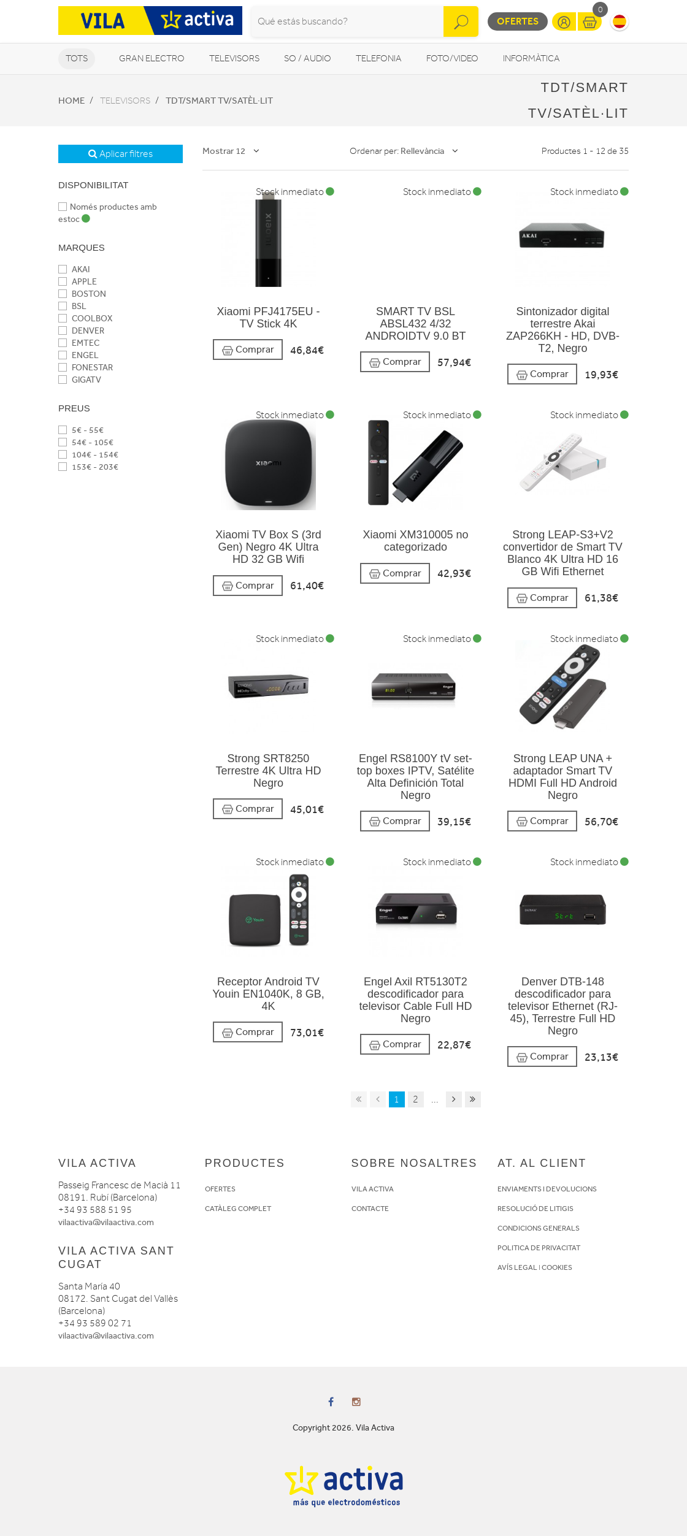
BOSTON (82, 294)
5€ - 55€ (81, 430)
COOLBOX (85, 318)
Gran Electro (152, 58)
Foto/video (452, 58)
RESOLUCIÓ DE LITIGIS (535, 1208)
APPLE (77, 282)
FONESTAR (85, 367)
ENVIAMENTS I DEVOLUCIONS (547, 1189)
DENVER (81, 331)
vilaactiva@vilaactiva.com (106, 1222)
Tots (77, 58)
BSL (72, 306)
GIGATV (79, 380)
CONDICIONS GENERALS (538, 1228)
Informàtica (531, 58)
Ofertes (518, 21)
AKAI (74, 269)
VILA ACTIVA (372, 1189)
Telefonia (379, 58)
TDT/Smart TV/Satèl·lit (219, 100)
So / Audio (307, 58)
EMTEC (78, 343)
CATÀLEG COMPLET (238, 1208)
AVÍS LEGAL (517, 1267)
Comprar (247, 349)
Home (71, 100)
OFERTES (220, 1189)
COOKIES (557, 1267)
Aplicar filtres (120, 153)
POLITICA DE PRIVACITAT (538, 1248)
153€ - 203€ (88, 467)
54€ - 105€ (85, 442)
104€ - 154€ (88, 454)
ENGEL (78, 355)
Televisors (234, 58)
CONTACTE (370, 1208)
